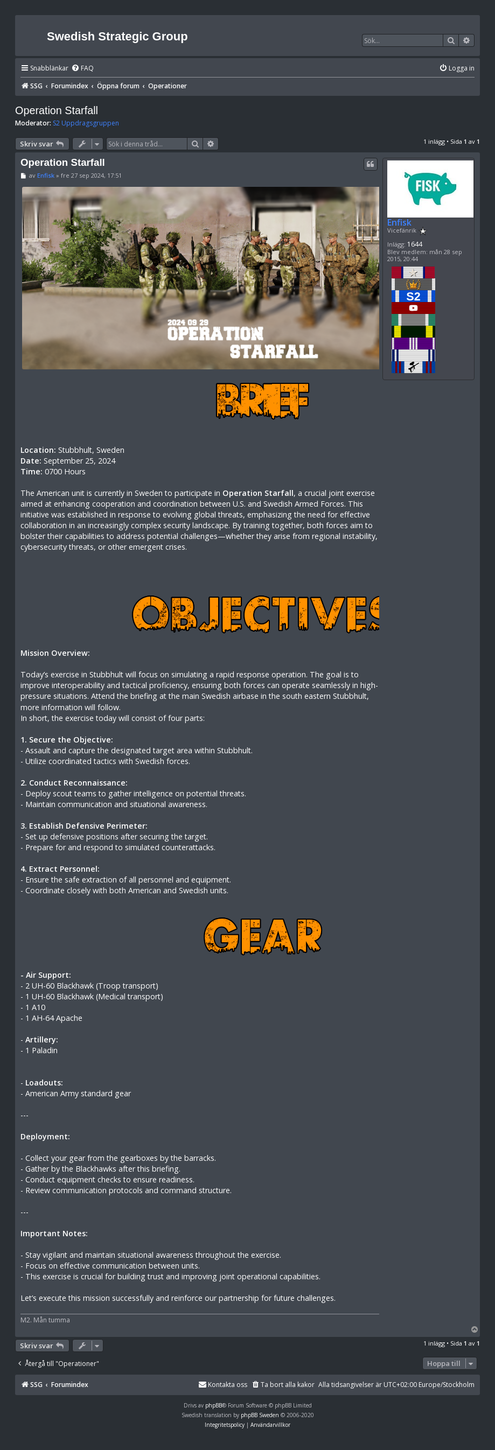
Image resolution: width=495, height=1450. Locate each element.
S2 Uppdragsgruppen (86, 123)
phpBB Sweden (260, 1415)
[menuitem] (82, 68)
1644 (414, 244)
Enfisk (399, 222)
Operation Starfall (56, 110)
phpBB (213, 1405)
